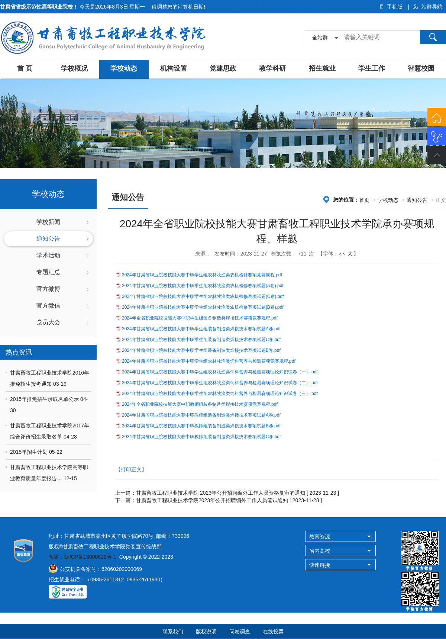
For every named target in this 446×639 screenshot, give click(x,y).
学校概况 (74, 68)
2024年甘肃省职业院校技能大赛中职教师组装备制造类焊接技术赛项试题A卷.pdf (201, 415)
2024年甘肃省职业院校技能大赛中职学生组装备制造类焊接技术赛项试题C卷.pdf (201, 339)
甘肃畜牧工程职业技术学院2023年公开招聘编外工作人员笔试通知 (212, 500)
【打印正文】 (131, 469)
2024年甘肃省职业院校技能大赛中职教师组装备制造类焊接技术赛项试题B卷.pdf (201, 425)
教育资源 (319, 537)
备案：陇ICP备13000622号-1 (82, 557)
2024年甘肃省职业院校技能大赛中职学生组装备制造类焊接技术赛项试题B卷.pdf (201, 350)
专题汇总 (48, 272)
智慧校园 (421, 68)
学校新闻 (48, 222)
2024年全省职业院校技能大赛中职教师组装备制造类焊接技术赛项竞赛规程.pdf (200, 404)
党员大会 (48, 322)
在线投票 (273, 632)
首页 (364, 200)
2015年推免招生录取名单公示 (45, 399)
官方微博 (48, 289)
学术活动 (48, 255)
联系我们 (172, 632)
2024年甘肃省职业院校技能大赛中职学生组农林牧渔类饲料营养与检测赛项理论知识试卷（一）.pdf (220, 372)
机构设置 (173, 68)
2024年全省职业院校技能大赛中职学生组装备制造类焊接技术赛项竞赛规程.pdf (200, 318)
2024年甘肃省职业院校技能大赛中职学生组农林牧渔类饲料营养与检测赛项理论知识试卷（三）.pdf (220, 393)
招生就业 (322, 68)
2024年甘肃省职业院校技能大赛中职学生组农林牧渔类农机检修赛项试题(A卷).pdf (203, 285)
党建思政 (223, 68)
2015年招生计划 (29, 452)
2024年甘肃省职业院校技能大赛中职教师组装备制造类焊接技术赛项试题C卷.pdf (201, 436)
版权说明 (206, 632)
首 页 (24, 68)
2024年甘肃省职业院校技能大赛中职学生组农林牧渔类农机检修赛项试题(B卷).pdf (203, 307)
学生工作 (371, 68)
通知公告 (48, 238)
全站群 (320, 38)
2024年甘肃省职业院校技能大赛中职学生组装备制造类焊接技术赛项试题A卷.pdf (201, 328)
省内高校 (319, 551)
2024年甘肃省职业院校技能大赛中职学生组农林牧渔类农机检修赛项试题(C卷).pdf (203, 296)
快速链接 (319, 565)
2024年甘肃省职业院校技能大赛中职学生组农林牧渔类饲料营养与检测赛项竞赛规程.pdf (208, 361)
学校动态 (123, 68)
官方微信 (48, 305)
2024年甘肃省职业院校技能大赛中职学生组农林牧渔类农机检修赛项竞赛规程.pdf (202, 274)
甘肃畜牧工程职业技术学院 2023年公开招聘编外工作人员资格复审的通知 (220, 493)
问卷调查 (239, 632)
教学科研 (272, 68)
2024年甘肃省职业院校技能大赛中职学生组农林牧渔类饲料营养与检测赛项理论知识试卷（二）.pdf (220, 382)
